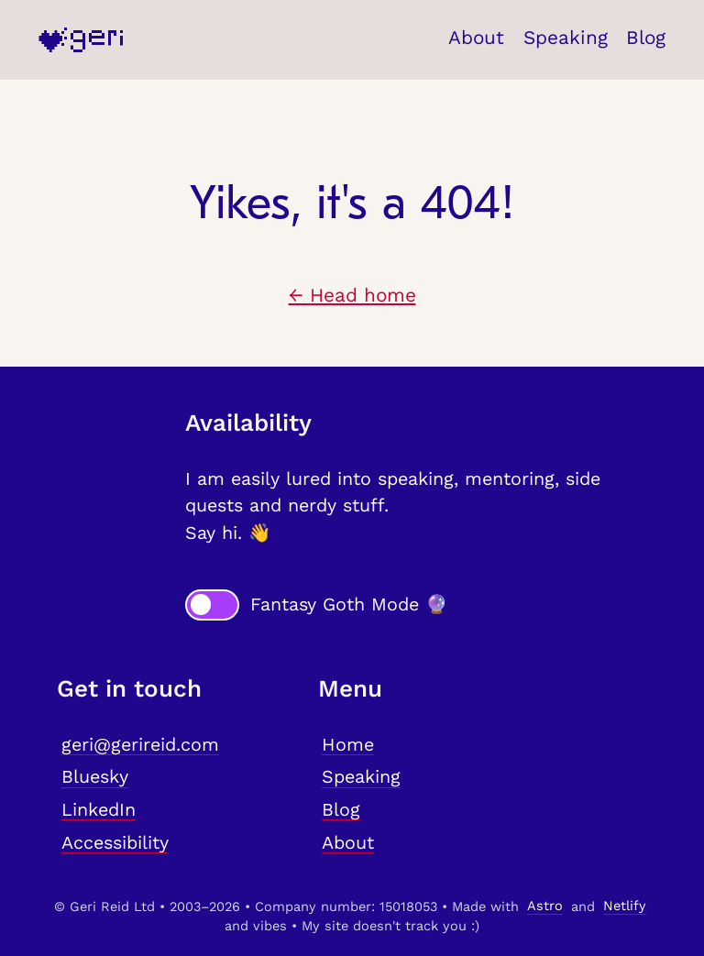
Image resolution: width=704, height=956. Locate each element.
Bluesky (94, 777)
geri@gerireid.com (140, 744)
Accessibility (115, 842)
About (476, 38)
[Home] (80, 40)
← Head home (352, 295)
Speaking (565, 38)
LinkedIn (98, 809)
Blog (646, 38)
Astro (545, 906)
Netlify (624, 906)
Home (348, 744)
